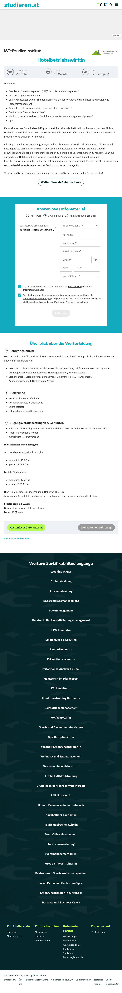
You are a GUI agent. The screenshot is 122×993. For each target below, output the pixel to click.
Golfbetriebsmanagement (61, 708)
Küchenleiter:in (61, 688)
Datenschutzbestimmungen (37, 298)
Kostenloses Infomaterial (26, 527)
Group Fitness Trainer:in (61, 863)
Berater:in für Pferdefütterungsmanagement (61, 620)
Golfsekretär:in (61, 717)
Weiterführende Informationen (61, 182)
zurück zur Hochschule (16, 538)
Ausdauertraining (61, 591)
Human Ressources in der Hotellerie (61, 805)
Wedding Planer (61, 571)
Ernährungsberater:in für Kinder (61, 893)
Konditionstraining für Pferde (61, 698)
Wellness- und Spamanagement (61, 756)
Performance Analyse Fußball (61, 669)
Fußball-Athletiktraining (61, 776)
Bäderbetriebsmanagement (61, 601)
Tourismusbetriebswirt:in (61, 824)
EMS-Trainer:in (61, 630)
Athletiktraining (61, 581)
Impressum (10, 979)
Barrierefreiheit (83, 979)
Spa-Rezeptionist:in (61, 737)
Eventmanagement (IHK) (61, 854)
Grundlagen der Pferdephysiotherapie (61, 786)
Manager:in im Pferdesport (61, 678)
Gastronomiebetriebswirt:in (61, 766)
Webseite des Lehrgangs (96, 527)
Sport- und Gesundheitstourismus (61, 727)
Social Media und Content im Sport (61, 883)
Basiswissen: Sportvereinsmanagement (61, 873)
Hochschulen (74, 286)
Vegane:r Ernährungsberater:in (61, 747)
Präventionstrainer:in (61, 659)
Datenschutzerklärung (37, 979)
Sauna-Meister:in (61, 649)
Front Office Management (61, 834)
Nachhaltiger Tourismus (61, 815)
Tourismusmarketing (61, 844)
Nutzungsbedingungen (68, 295)
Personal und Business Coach (61, 902)
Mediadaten (41, 932)
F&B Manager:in (61, 795)
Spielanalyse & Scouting (61, 640)
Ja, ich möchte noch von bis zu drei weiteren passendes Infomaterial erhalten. (57, 288)
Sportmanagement (61, 610)
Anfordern (61, 313)
